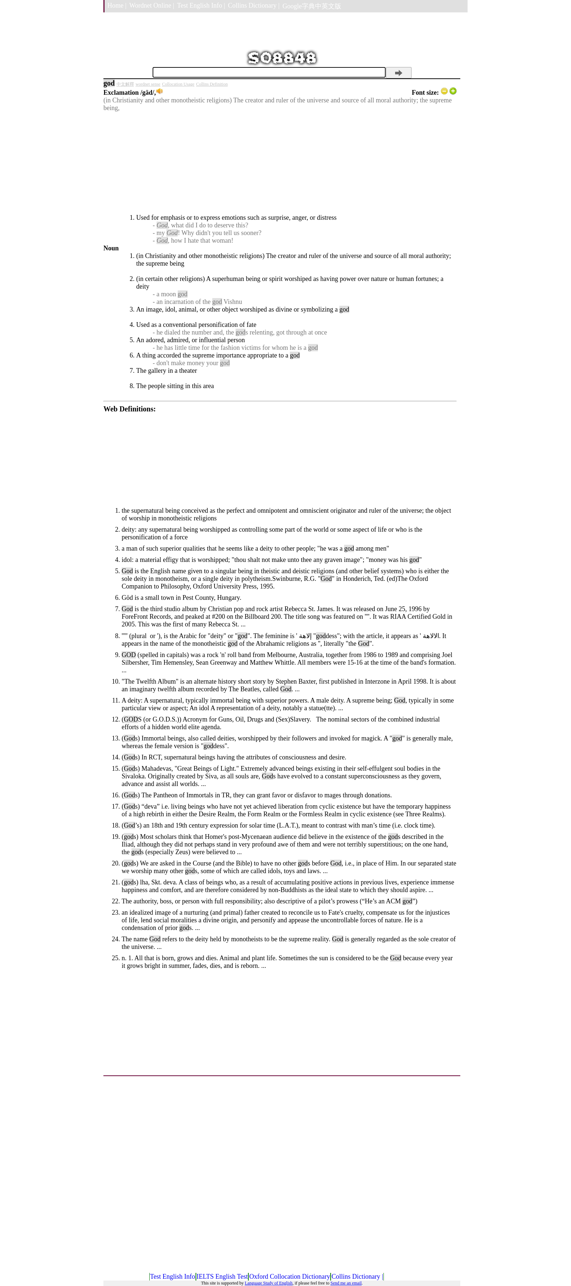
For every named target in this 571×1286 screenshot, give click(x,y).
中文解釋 (125, 84)
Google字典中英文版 (312, 6)
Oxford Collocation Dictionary (289, 1276)
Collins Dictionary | (254, 5)
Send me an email (346, 1283)
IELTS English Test (222, 1276)
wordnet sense (147, 84)
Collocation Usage (178, 84)
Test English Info (172, 1276)
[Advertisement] (280, 163)
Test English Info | (201, 5)
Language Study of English (268, 1283)
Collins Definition (212, 84)
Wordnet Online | (151, 5)
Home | (116, 5)
